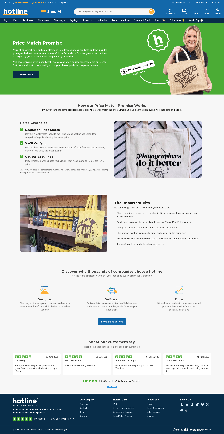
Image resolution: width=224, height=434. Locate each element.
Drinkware (28, 20)
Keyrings (73, 20)
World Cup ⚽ (196, 20)
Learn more (26, 74)
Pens (16, 20)
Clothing (125, 20)
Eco (190, 2)
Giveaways (59, 20)
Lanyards (87, 20)
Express (216, 2)
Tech (114, 20)
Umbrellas (102, 20)
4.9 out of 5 (104, 381)
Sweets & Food (142, 20)
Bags (6, 20)
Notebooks (43, 20)
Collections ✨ (177, 20)
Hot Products (178, 2)
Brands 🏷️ (159, 20)
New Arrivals (202, 2)
